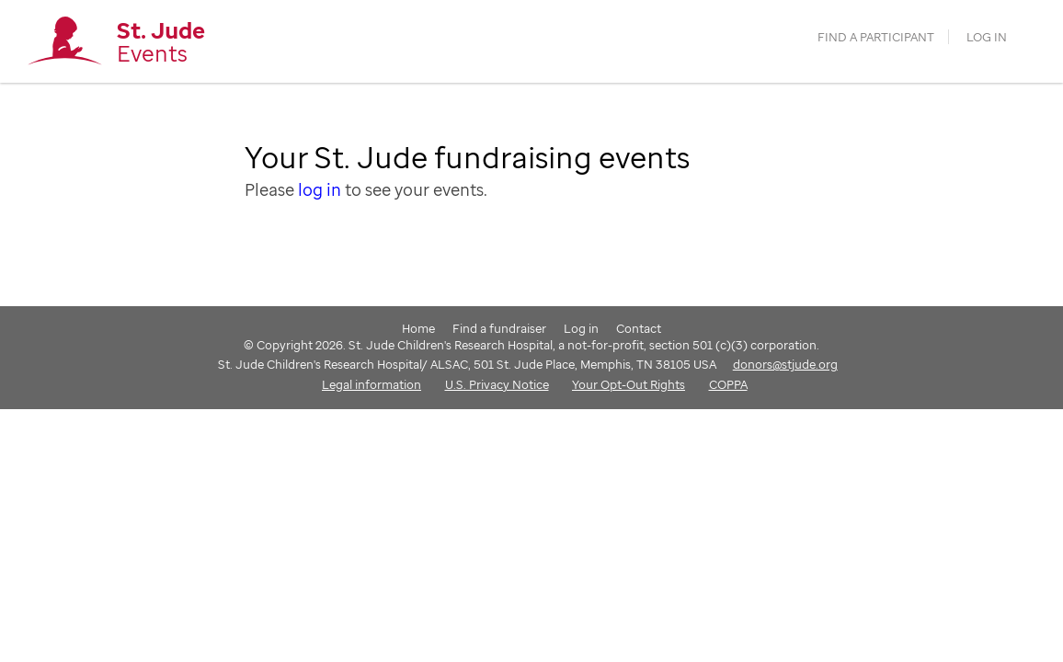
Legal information (371, 384)
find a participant (875, 37)
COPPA (728, 384)
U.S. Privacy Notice (497, 384)
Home (418, 328)
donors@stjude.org (785, 364)
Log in (986, 37)
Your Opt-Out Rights (628, 384)
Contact (638, 328)
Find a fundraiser (499, 328)
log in (319, 189)
